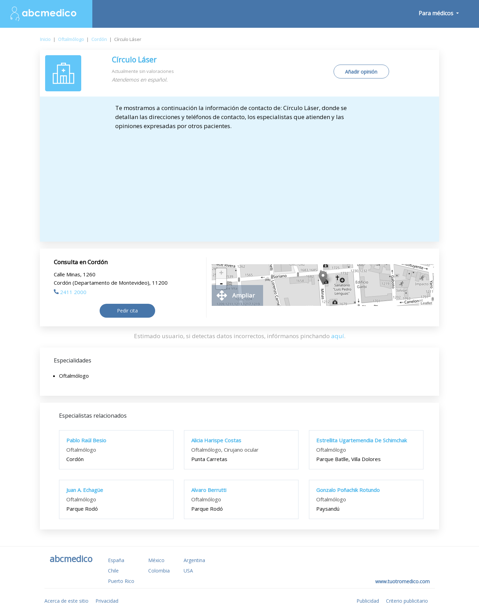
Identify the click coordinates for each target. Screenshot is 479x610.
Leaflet (426, 303)
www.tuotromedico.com (402, 581)
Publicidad (367, 601)
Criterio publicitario (407, 601)
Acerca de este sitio (66, 601)
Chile (113, 570)
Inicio (45, 39)
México (156, 560)
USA (188, 570)
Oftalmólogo (71, 39)
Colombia (159, 570)
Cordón (99, 39)
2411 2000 (70, 292)
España (116, 560)
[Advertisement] (239, 182)
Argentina (194, 560)
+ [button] (221, 273)
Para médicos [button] (437, 13)
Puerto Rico (121, 581)
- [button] (221, 284)
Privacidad (106, 601)
